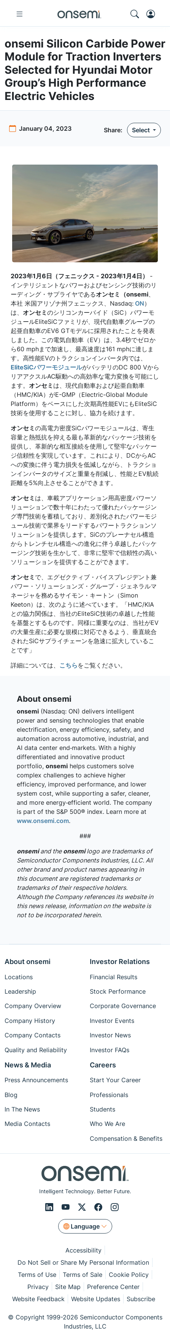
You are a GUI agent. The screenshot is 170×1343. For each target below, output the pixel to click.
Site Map (68, 1287)
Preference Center (113, 1287)
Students (102, 1109)
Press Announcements (36, 1080)
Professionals (109, 1095)
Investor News (110, 1035)
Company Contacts (32, 1035)
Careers (103, 1065)
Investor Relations (120, 962)
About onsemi (28, 962)
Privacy (38, 1287)
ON (138, 303)
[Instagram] (115, 1207)
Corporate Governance (123, 1006)
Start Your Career (115, 1080)
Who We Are (107, 1123)
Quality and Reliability (36, 1050)
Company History (30, 1020)
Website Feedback (38, 1299)
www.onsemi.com (43, 821)
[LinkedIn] (50, 1207)
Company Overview (33, 1006)
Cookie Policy (129, 1274)
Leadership (20, 991)
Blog (11, 1095)
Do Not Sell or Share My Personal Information (83, 1262)
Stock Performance (118, 991)
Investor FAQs (109, 1050)
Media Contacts (27, 1123)
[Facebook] (99, 1207)
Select (141, 130)
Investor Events (112, 1020)
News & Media (28, 1065)
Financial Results (113, 977)
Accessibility (83, 1250)
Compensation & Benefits (126, 1138)
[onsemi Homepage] (79, 14)
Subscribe (141, 1299)
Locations (19, 977)
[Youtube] (67, 1207)
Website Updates (95, 1299)
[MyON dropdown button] (153, 14)
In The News (22, 1109)
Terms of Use (37, 1274)
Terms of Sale (82, 1274)
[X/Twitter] (83, 1207)
